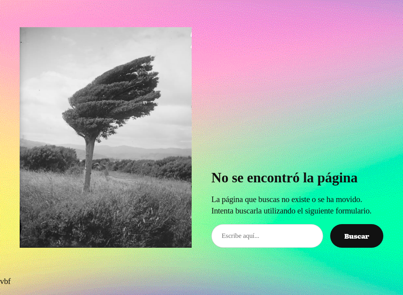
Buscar (356, 236)
